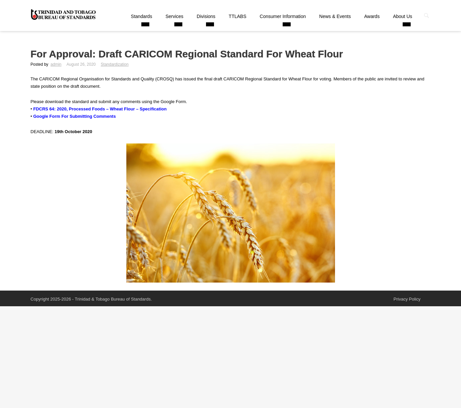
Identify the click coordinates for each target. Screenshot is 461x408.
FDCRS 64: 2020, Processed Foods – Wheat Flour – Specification (100, 108)
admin (56, 64)
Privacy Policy (407, 299)
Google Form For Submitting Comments (74, 116)
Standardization (114, 64)
